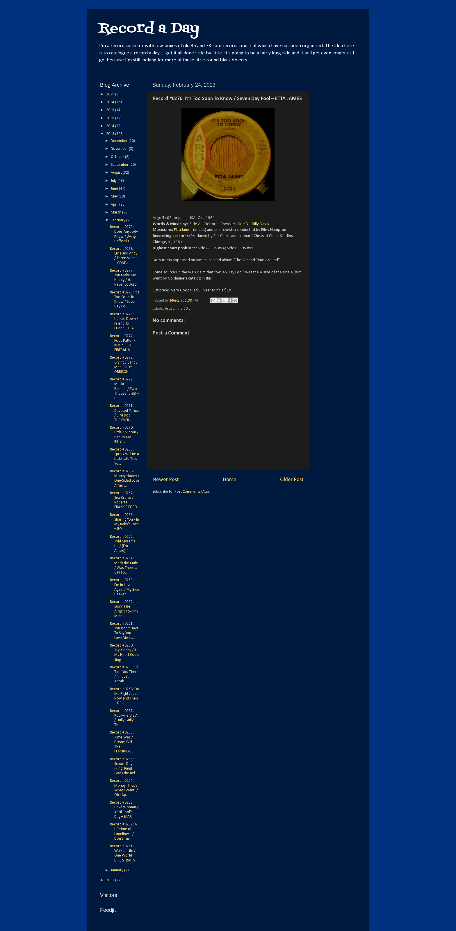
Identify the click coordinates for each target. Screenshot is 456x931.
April (115, 205)
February (118, 220)
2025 (110, 94)
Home (229, 480)
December (120, 141)
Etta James (183, 230)
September (120, 165)
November (120, 149)
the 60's (183, 309)
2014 (110, 126)
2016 (110, 118)
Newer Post (165, 480)
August (117, 173)
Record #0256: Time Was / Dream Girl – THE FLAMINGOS (122, 742)
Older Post (292, 480)
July (114, 181)
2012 (110, 880)
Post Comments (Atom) (193, 492)
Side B (242, 224)
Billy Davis (260, 224)
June (115, 189)
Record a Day (149, 28)
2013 (110, 134)
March (116, 212)
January (117, 870)
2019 (110, 110)
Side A (195, 224)
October (118, 157)
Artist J (170, 309)
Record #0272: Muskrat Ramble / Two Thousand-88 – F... (124, 389)
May (115, 196)
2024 (110, 102)
